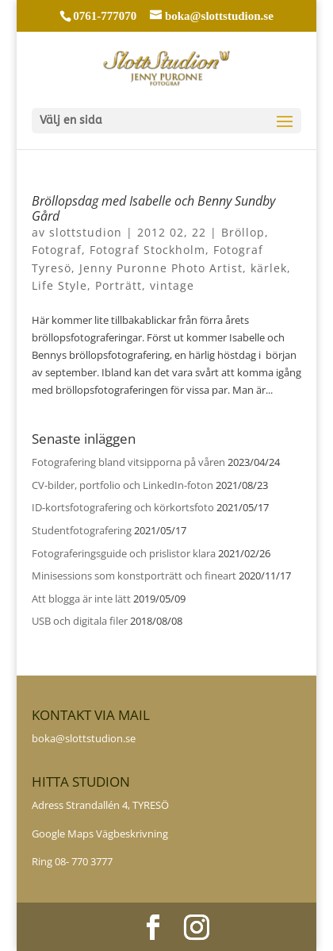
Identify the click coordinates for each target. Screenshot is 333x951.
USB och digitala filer (80, 621)
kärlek (269, 267)
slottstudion (85, 232)
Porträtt (118, 285)
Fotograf (57, 249)
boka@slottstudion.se (85, 738)
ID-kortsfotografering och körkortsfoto (123, 507)
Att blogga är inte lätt (81, 598)
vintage (172, 285)
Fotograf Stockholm (147, 249)
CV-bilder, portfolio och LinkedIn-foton (122, 485)
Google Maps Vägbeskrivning (100, 833)
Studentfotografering (82, 530)
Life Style (59, 285)
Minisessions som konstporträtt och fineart (134, 575)
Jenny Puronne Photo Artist (161, 267)
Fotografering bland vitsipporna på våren (128, 462)
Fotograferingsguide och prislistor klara (124, 553)
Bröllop (243, 232)
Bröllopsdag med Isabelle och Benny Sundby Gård (153, 208)
